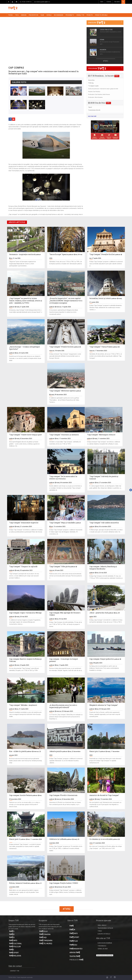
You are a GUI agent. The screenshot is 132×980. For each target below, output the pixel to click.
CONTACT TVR (14, 971)
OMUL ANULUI (102, 925)
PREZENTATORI (33, 15)
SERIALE (49, 15)
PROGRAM (97, 68)
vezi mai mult (92, 116)
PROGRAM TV (70, 15)
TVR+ (101, 2)
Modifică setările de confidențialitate (104, 955)
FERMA (102, 39)
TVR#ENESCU (102, 946)
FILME (42, 15)
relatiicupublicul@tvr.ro (42, 2)
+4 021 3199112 (25, 2)
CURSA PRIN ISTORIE (106, 29)
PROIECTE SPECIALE (101, 15)
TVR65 (100, 931)
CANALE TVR (80, 15)
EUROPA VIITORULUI (104, 934)
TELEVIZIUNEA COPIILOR (105, 928)
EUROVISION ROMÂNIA (105, 943)
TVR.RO (108, 2)
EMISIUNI (23, 15)
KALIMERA (103, 49)
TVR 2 (17, 15)
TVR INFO (117, 2)
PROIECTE (90, 15)
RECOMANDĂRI (58, 15)
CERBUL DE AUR (103, 949)
